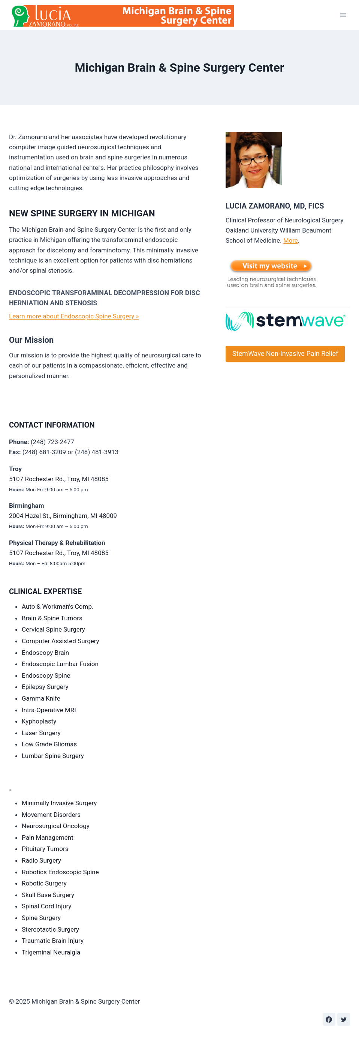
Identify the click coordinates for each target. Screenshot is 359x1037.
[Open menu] (343, 15)
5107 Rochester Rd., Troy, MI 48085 (59, 479)
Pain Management (47, 837)
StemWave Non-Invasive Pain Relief (285, 353)
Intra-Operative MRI (49, 710)
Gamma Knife (41, 698)
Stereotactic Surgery (50, 929)
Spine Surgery (41, 917)
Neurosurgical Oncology (56, 826)
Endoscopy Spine (46, 675)
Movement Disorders (51, 814)
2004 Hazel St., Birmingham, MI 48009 (63, 515)
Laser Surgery (41, 733)
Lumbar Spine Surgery (53, 755)
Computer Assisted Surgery (60, 641)
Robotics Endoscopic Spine (60, 872)
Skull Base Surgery (48, 895)
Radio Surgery (41, 860)
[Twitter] (343, 1019)
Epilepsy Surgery (45, 686)
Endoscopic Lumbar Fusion (60, 664)
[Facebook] (329, 1019)
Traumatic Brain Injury (53, 940)
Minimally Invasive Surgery (59, 803)
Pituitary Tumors (45, 848)
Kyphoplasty (39, 721)
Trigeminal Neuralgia (51, 952)
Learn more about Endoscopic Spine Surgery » (74, 316)
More (290, 240)
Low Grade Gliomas (49, 744)
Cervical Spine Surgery (53, 629)
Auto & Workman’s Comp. (57, 606)
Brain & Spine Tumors (52, 618)
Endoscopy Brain (45, 652)
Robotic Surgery (44, 883)
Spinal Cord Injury (46, 906)
